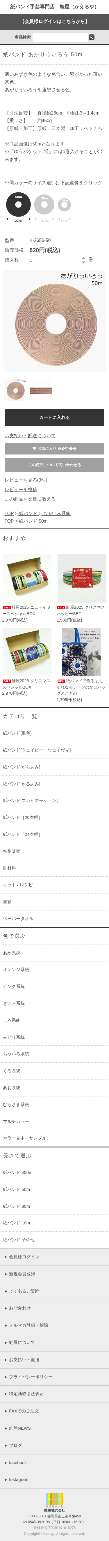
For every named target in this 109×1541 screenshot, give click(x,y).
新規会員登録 (19, 1273)
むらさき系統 (16, 1104)
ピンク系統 (14, 986)
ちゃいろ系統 (55, 513)
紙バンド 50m (33, 521)
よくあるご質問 (22, 1291)
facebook (15, 1462)
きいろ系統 (14, 1003)
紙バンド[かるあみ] (21, 783)
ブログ (13, 1445)
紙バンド (28, 513)
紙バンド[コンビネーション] (30, 800)
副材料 (9, 868)
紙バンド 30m (16, 1206)
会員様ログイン (22, 1256)
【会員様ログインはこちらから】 (55, 21)
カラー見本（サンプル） (27, 1137)
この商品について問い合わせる (54, 465)
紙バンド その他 (19, 1239)
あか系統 (11, 952)
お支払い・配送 (22, 1359)
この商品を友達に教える (30, 498)
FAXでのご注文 (21, 1410)
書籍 (7, 901)
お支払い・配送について (30, 435)
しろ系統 (11, 1020)
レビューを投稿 (21, 489)
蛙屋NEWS (17, 1428)
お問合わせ (17, 1307)
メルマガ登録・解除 (26, 1325)
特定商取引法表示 (24, 1393)
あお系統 (11, 1087)
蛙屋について (19, 1342)
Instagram (16, 1479)
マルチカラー (16, 1121)
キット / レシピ (18, 884)
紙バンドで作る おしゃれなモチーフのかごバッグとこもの (81, 687)
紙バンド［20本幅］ (23, 817)
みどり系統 (14, 1037)
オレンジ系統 (16, 969)
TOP (9, 513)
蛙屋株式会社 (54, 1510)
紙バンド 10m (16, 1222)
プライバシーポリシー (28, 1376)
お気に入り (47, 448)
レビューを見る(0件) (26, 480)
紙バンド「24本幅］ (23, 834)
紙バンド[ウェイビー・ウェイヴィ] (37, 749)
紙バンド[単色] (17, 733)
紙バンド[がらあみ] (21, 766)
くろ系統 (11, 1070)
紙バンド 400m (18, 1172)
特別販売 (11, 851)
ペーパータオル (18, 918)
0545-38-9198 (39, 1522)
